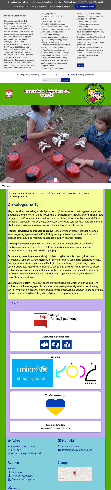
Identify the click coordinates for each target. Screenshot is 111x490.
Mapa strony (34, 75)
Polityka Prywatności (20, 475)
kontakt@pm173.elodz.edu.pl (75, 450)
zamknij (80, 65)
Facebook (15, 472)
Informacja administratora (85, 75)
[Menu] (55, 186)
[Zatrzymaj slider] (55, 180)
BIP (11, 468)
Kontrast (71, 75)
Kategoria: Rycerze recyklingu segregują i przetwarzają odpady (57, 193)
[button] (3, 144)
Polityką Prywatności (72, 2)
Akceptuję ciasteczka (85, 6)
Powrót (15, 303)
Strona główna (22, 75)
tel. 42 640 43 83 (68, 446)
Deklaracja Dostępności (22, 479)
